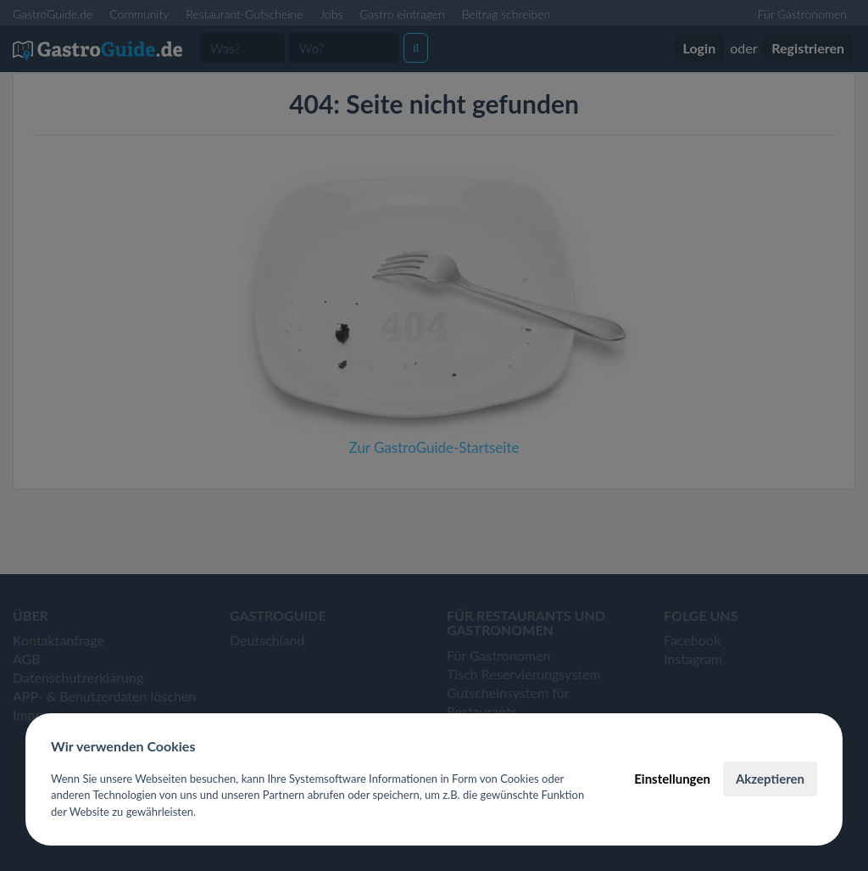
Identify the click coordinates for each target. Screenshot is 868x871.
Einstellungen (672, 778)
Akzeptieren (770, 778)
